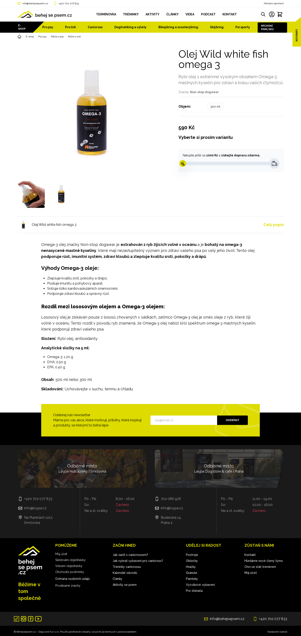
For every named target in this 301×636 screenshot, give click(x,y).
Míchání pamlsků (274, 3)
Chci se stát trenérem (260, 566)
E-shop (22, 27)
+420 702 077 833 (68, 3)
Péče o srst (74, 36)
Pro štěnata (194, 590)
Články (117, 578)
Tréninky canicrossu (127, 566)
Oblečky (192, 561)
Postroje (192, 555)
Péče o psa (57, 36)
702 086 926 (171, 499)
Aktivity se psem (125, 584)
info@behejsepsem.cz (35, 3)
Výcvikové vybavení (200, 584)
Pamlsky (192, 578)
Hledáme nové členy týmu (263, 561)
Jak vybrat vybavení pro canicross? (138, 561)
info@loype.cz (35, 508)
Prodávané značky (67, 585)
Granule (191, 572)
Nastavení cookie (277, 631)
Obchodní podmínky (69, 572)
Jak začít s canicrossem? (130, 555)
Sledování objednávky (70, 560)
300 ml (215, 106)
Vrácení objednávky (68, 566)
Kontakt (250, 555)
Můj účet (61, 554)
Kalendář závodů (125, 572)
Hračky (191, 566)
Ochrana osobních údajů (72, 578)
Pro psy (42, 36)
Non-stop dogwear (204, 92)
